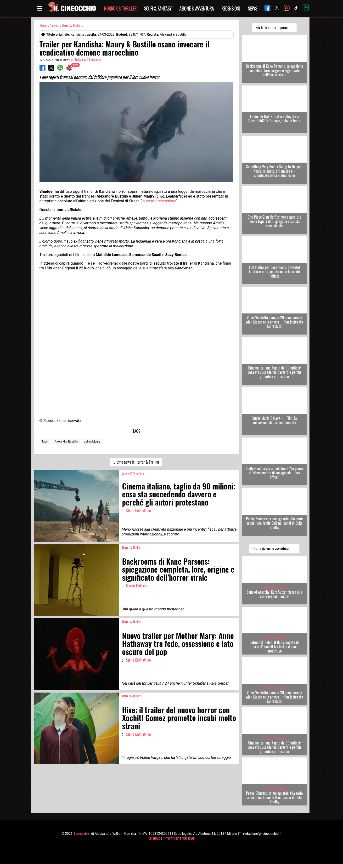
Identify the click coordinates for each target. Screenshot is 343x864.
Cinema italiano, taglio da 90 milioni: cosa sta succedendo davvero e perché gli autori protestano (274, 372)
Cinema (54, 25)
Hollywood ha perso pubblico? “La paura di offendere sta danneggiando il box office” (274, 473)
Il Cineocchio (81, 833)
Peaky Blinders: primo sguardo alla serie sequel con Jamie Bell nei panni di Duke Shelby (274, 523)
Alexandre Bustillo (66, 441)
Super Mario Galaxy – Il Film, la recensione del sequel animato (274, 420)
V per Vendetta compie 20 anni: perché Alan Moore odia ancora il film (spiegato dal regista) (274, 322)
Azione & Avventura (196, 8)
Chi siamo (154, 838)
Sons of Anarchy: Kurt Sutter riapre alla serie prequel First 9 (274, 594)
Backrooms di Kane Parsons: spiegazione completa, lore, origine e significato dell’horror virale (274, 70)
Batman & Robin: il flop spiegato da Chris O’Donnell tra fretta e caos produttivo (274, 646)
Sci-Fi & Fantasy (158, 8)
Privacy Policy (171, 838)
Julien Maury (92, 441)
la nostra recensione (159, 201)
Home (43, 25)
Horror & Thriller (120, 8)
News (252, 8)
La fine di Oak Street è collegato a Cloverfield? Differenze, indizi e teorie (274, 119)
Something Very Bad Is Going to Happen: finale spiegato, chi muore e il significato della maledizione (274, 171)
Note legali (188, 838)
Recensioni (230, 8)
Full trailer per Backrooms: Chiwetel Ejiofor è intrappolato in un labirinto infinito (274, 271)
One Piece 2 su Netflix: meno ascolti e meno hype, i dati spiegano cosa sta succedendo (274, 221)
